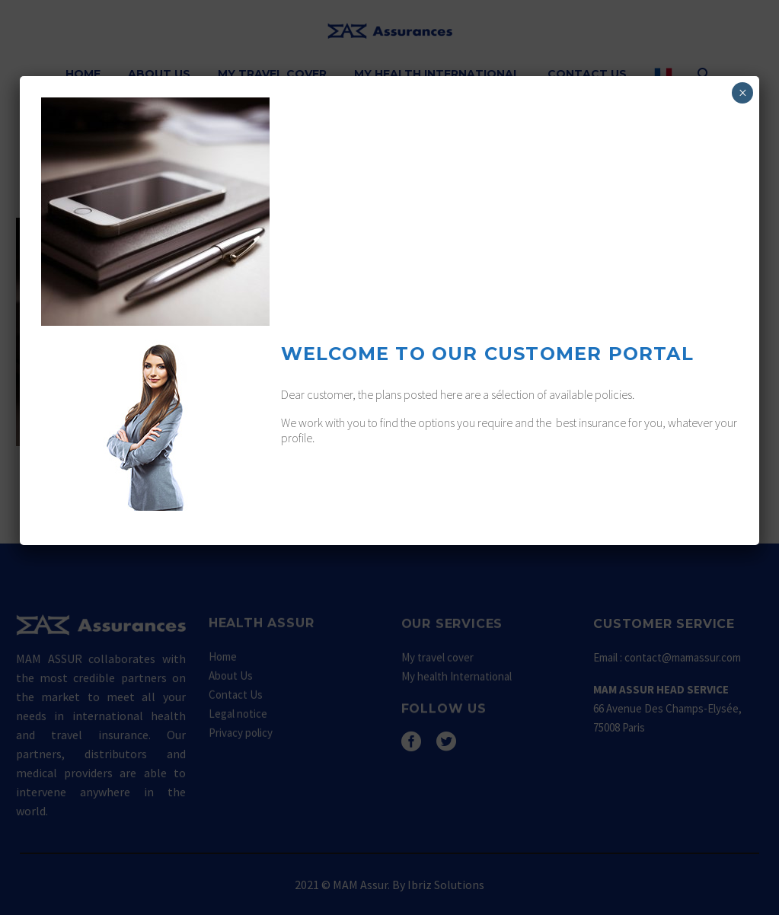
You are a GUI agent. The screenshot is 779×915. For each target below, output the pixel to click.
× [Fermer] (743, 92)
